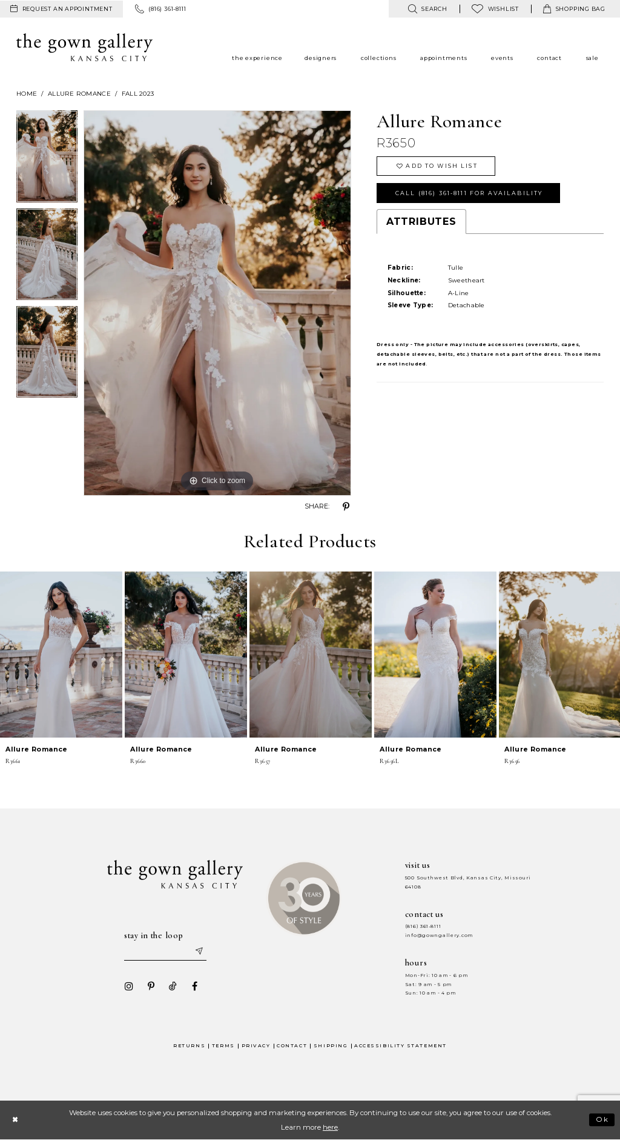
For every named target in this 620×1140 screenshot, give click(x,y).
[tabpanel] (47, 159)
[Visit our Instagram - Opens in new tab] (129, 986)
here (330, 1127)
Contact (292, 1045)
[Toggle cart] (574, 9)
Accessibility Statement (400, 1045)
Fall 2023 (138, 94)
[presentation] (61, 655)
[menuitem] (61, 9)
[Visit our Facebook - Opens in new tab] (194, 986)
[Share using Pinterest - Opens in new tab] (346, 507)
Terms (223, 1045)
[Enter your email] (165, 951)
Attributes (421, 221)
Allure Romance (79, 94)
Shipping (331, 1045)
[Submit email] (198, 951)
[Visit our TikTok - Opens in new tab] (172, 986)
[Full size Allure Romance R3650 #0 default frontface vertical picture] (217, 303)
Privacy (256, 1045)
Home (26, 94)
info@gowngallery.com (439, 935)
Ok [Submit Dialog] (603, 1120)
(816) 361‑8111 (423, 926)
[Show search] (427, 9)
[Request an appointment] (61, 9)
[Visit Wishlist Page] (495, 9)
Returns (189, 1045)
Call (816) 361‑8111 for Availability (468, 193)
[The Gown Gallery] (84, 47)
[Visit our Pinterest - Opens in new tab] (151, 986)
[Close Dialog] (14, 1120)
